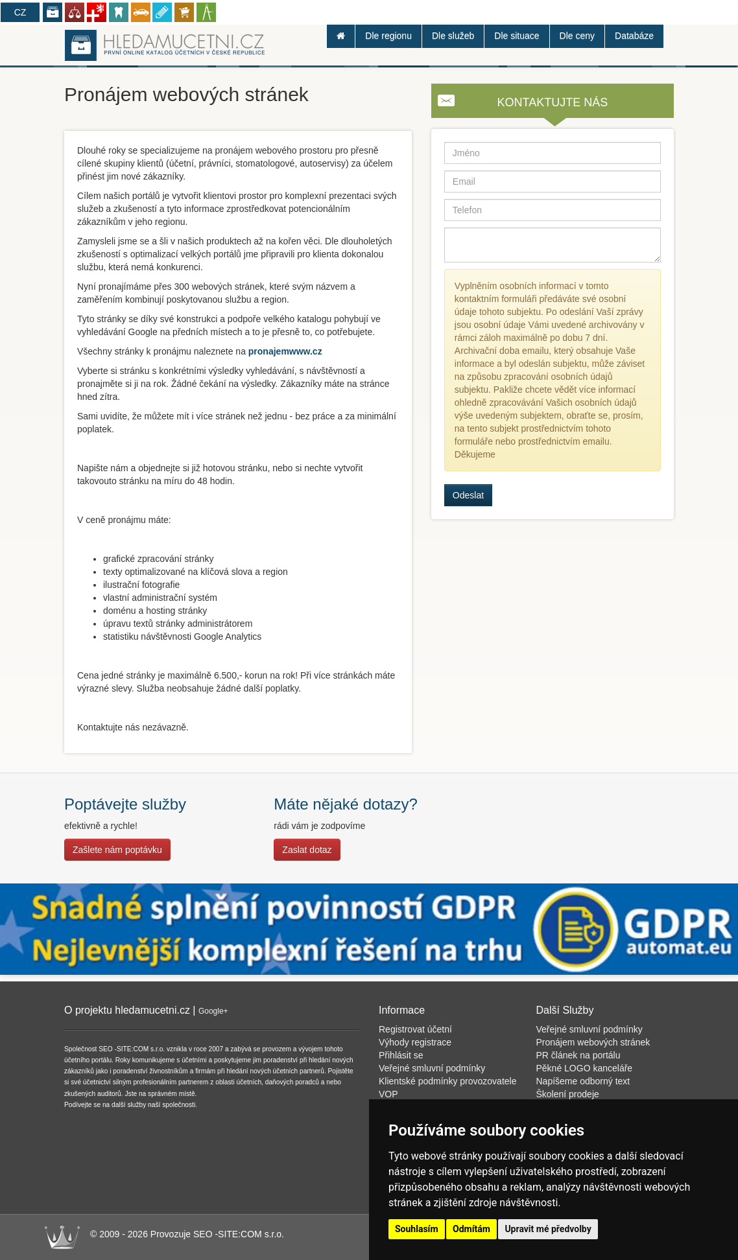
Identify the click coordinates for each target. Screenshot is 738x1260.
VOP (388, 1094)
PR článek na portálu (578, 1055)
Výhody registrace (415, 1042)
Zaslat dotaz (306, 850)
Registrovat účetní (415, 1029)
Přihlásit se (401, 1055)
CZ (20, 12)
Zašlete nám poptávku (117, 850)
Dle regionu (388, 35)
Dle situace (516, 35)
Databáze (634, 35)
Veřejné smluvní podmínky (432, 1068)
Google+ (213, 1011)
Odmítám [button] (471, 1229)
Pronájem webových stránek (593, 1042)
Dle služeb (453, 35)
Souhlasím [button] (416, 1229)
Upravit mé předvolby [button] (548, 1229)
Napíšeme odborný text (583, 1081)
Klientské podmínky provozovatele (447, 1081)
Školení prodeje (567, 1094)
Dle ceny (577, 35)
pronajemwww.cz (285, 351)
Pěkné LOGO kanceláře (584, 1068)
